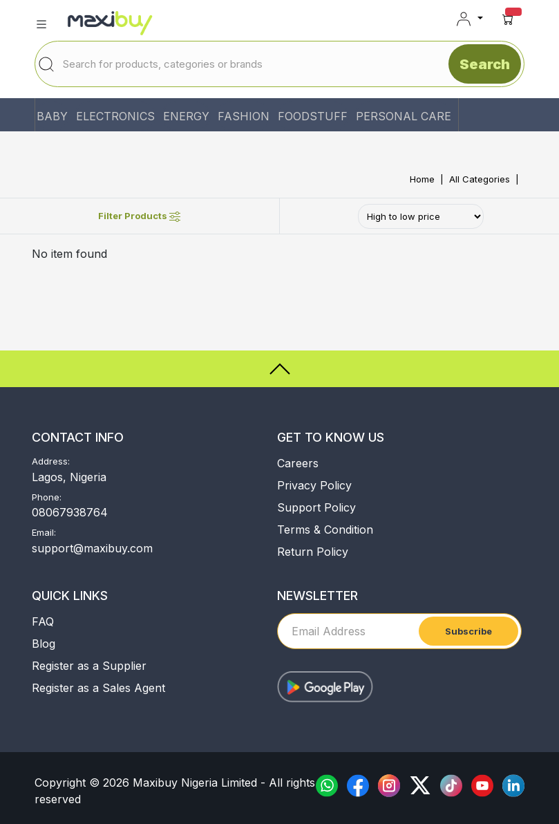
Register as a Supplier (89, 666)
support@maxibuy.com (92, 548)
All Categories (479, 179)
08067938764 (70, 512)
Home (422, 179)
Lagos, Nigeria (69, 477)
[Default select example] (421, 216)
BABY (52, 116)
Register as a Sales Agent (98, 688)
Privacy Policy (314, 485)
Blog (43, 643)
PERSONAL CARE (403, 116)
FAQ (43, 621)
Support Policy (316, 507)
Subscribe (468, 631)
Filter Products (139, 216)
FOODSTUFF (313, 116)
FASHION (243, 116)
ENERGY (186, 116)
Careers (298, 463)
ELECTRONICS (115, 116)
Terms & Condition (325, 529)
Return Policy (312, 552)
